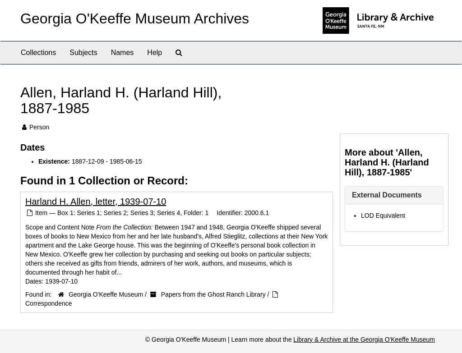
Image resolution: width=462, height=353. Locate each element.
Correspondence (48, 303)
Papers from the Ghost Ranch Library (213, 294)
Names (122, 52)
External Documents (387, 195)
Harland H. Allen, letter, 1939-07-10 (95, 201)
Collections (38, 52)
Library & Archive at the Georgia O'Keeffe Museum (364, 339)
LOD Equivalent (383, 215)
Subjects (83, 52)
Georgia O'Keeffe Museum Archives (134, 18)
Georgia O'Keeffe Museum (106, 294)
